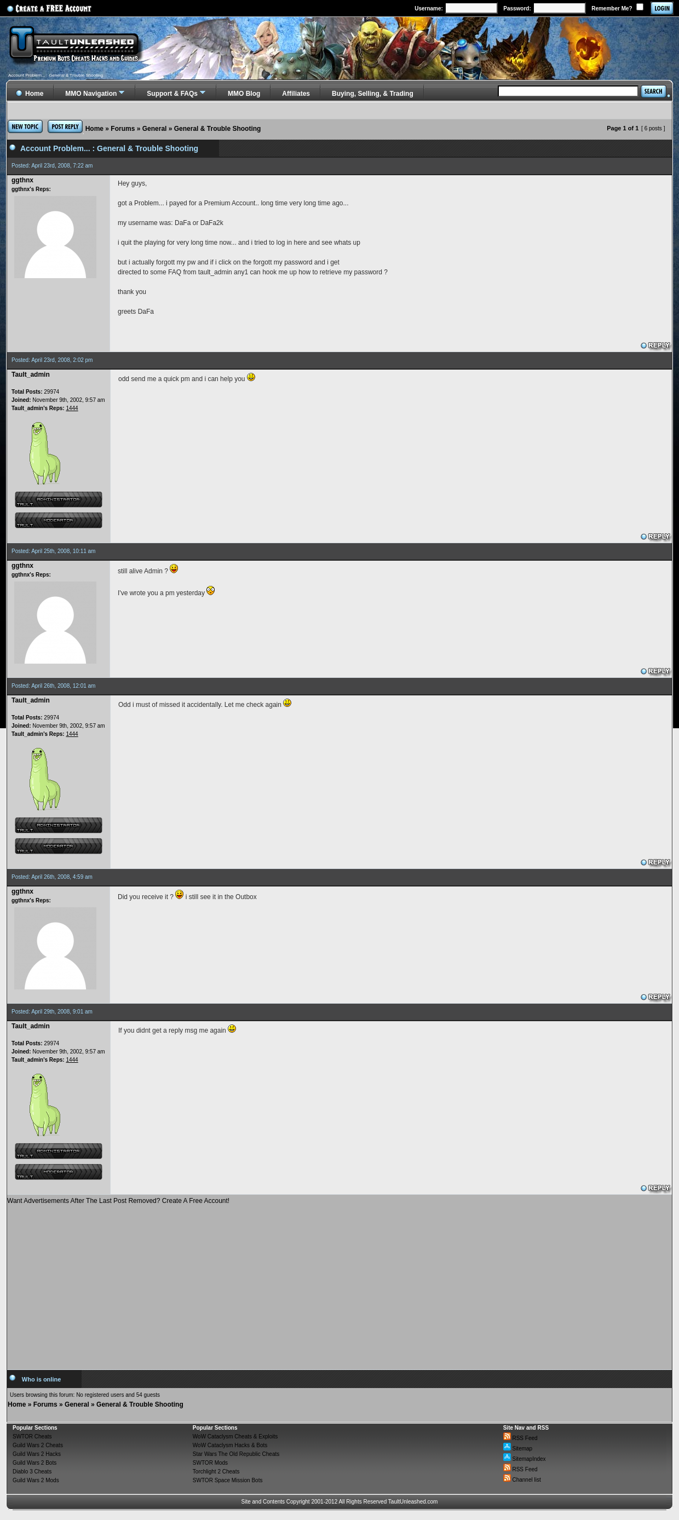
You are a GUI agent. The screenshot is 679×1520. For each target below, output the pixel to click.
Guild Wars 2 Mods (36, 1480)
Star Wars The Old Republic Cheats (236, 1454)
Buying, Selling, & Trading (372, 93)
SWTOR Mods (210, 1463)
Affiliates (296, 93)
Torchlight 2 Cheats (216, 1472)
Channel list (522, 1480)
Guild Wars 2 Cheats (38, 1445)
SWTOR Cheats (32, 1436)
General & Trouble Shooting (217, 129)
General (154, 129)
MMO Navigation (91, 93)
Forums (123, 129)
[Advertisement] (339, 1283)
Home (94, 129)
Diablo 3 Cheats (32, 1472)
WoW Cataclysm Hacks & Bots (230, 1445)
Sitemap (517, 1449)
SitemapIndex (524, 1459)
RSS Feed (520, 1438)
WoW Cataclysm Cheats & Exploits (235, 1436)
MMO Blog (244, 93)
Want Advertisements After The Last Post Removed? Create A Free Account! (118, 1201)
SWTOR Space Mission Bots (228, 1480)
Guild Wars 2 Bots (34, 1463)
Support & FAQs (172, 93)
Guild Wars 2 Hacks (37, 1454)
